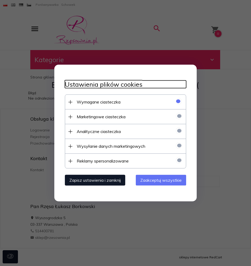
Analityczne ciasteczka (99, 131)
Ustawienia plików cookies (103, 84)
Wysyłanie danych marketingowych (111, 146)
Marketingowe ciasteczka (101, 116)
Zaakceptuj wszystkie (161, 180)
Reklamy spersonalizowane (103, 161)
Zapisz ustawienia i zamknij (95, 180)
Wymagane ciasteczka (98, 102)
